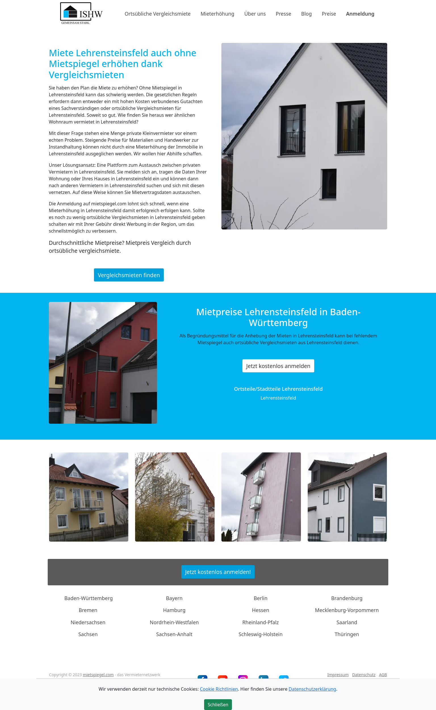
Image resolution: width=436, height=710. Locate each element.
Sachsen (88, 634)
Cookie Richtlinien (219, 689)
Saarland (347, 622)
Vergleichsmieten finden (129, 275)
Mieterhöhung (217, 13)
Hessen (260, 610)
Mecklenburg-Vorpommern (347, 610)
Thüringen (347, 634)
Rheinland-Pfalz (260, 622)
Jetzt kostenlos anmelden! (218, 572)
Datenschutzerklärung (312, 689)
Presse (283, 13)
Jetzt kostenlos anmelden (278, 365)
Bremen (88, 610)
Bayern (174, 598)
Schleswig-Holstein (260, 634)
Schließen (218, 704)
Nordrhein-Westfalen (174, 622)
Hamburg (174, 610)
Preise (329, 13)
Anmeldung (360, 13)
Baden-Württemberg (88, 598)
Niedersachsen (88, 622)
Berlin (261, 598)
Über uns (255, 13)
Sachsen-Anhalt (174, 634)
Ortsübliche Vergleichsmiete (157, 13)
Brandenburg (346, 598)
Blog (306, 13)
